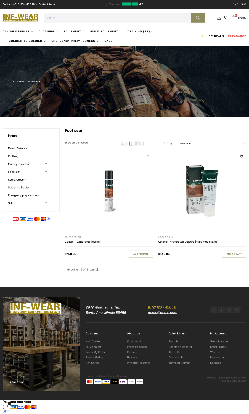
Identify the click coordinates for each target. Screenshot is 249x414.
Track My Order (95, 352)
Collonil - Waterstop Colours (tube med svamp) (188, 241)
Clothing (13, 156)
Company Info (136, 341)
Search (173, 341)
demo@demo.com (162, 312)
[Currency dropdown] (243, 4)
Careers (132, 352)
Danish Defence (17, 148)
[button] (16, 382)
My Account (93, 347)
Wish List (216, 352)
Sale (10, 203)
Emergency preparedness (23, 195)
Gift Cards (92, 363)
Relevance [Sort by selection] (212, 143)
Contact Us (176, 357)
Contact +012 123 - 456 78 (19, 4)
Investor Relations (138, 363)
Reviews (132, 357)
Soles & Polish (73, 237)
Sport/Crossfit (17, 180)
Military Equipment (19, 164)
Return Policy (94, 357)
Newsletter (217, 357)
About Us (174, 352)
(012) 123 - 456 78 (162, 307)
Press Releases (137, 347)
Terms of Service (179, 363)
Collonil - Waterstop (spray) (82, 241)
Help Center (93, 341)
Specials (215, 363)
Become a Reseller (180, 347)
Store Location (219, 341)
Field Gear (14, 172)
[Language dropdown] (235, 4)
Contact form (46, 4)
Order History (218, 347)
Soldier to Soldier (18, 187)
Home (12, 135)
